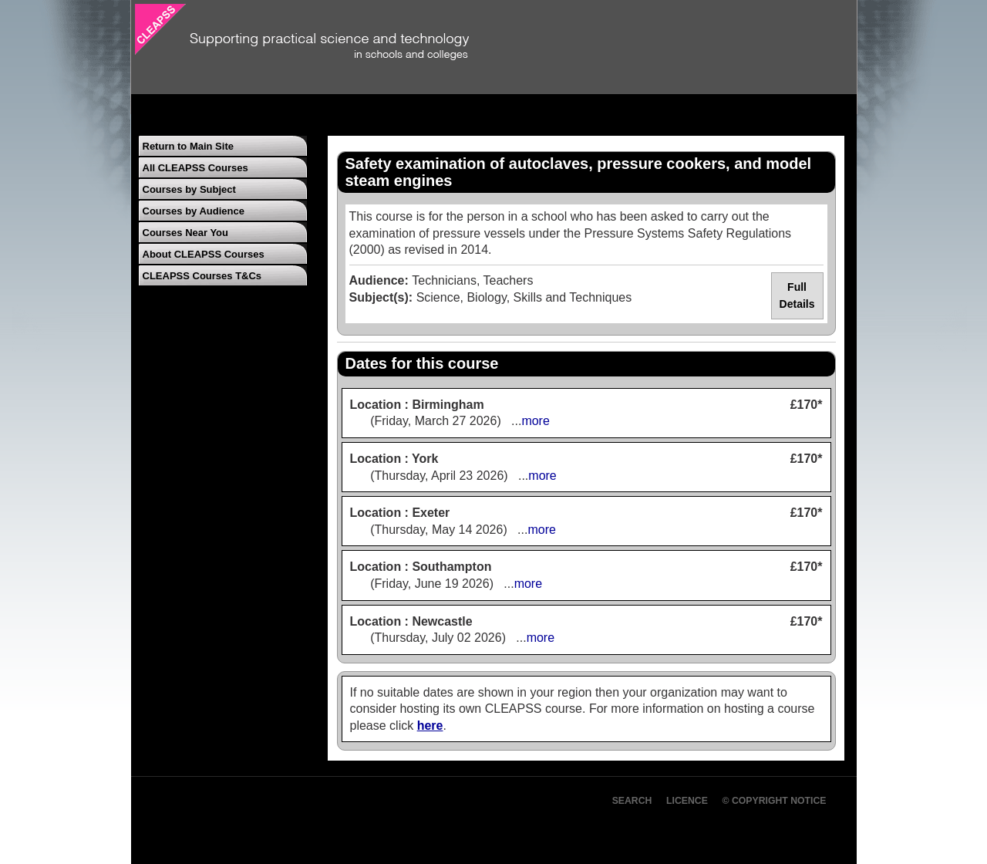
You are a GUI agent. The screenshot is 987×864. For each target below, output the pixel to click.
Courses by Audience (193, 211)
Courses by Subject (189, 189)
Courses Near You (186, 232)
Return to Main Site (188, 146)
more (535, 420)
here (430, 725)
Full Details (797, 295)
